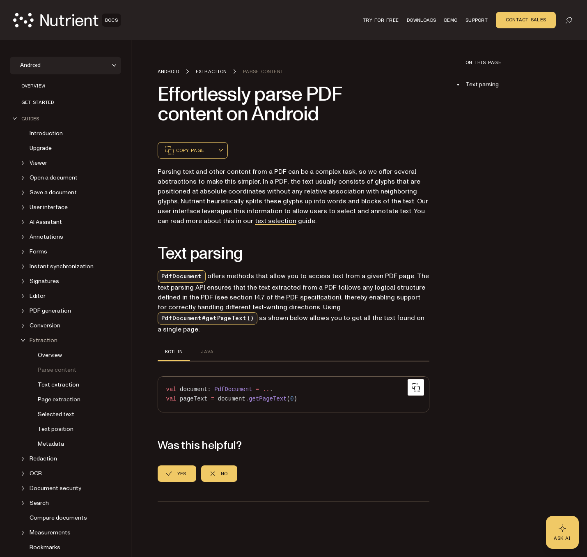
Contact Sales (526, 19)
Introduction (46, 133)
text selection (275, 221)
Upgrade (41, 148)
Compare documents (58, 518)
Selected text (56, 414)
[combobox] (221, 150)
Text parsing (482, 84)
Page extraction (59, 399)
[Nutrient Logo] (67, 20)
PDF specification (312, 297)
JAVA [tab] (207, 351)
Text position (55, 429)
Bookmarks (45, 547)
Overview (33, 85)
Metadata (51, 444)
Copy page (184, 150)
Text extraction (58, 385)
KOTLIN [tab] (174, 351)
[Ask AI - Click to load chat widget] (562, 532)
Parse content (57, 370)
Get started (37, 102)
